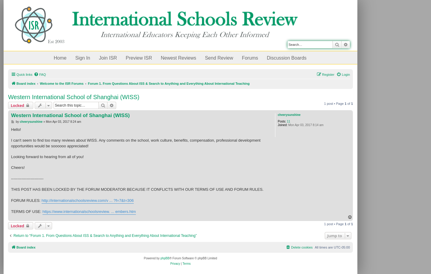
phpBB (164, 258)
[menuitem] (40, 74)
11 (288, 121)
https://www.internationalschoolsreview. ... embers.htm (89, 211)
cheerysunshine (289, 114)
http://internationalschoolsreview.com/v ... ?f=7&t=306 (88, 200)
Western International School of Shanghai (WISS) (73, 97)
